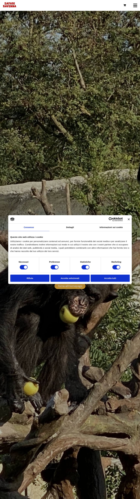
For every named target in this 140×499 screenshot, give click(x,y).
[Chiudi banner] (129, 219)
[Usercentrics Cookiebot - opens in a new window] (111, 219)
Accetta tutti (110, 278)
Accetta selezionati (70, 278)
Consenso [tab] (29, 227)
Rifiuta (30, 278)
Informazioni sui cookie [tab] (111, 227)
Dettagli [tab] (70, 227)
